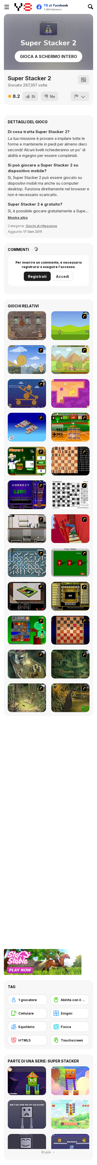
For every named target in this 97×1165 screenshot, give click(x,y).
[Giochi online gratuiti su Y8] (23, 7)
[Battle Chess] (70, 461)
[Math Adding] (27, 461)
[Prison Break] (27, 528)
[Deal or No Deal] (70, 596)
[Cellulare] (27, 1013)
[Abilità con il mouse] (69, 1000)
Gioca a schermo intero (48, 56)
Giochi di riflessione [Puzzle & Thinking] (41, 226)
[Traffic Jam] (27, 630)
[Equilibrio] (27, 1027)
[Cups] (70, 562)
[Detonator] (27, 427)
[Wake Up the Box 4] (27, 359)
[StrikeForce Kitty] (70, 359)
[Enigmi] (69, 1013)
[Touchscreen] (69, 1040)
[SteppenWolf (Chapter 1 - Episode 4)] (70, 697)
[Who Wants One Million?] (27, 494)
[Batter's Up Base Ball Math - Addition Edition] (70, 427)
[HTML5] (27, 1040)
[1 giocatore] (27, 1000)
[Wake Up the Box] (27, 393)
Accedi (62, 276)
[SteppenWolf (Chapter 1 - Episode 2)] (70, 664)
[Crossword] (70, 494)
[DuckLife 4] (70, 325)
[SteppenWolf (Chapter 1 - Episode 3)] (27, 697)
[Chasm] (70, 528)
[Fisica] (69, 1027)
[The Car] (27, 596)
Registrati (37, 276)
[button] (18, 217)
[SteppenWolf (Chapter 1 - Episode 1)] (27, 664)
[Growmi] (70, 393)
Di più (48, 1152)
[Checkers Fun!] (70, 630)
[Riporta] (80, 96)
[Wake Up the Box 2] (27, 325)
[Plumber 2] (27, 562)
